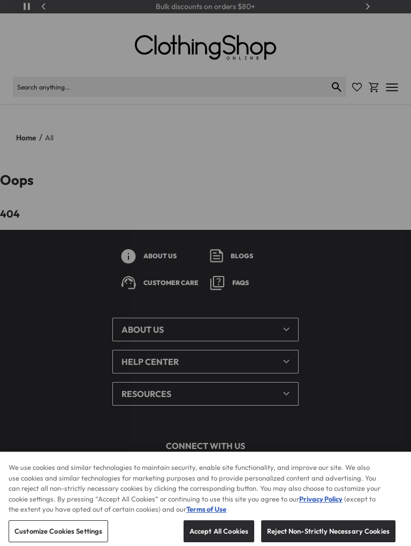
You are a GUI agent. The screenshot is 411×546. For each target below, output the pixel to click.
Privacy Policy (320, 509)
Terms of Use (206, 519)
